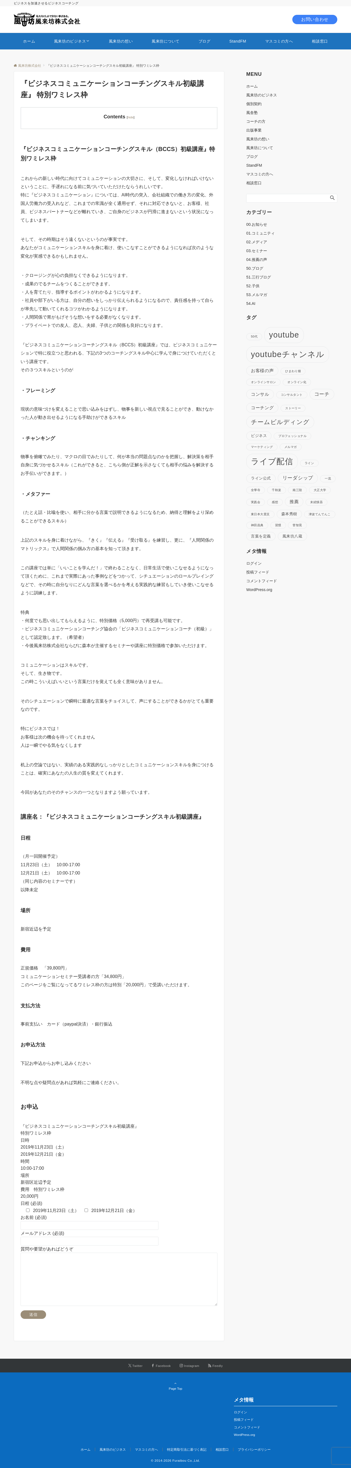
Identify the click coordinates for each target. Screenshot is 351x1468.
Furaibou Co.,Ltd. (186, 1460)
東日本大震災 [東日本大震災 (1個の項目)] (260, 514)
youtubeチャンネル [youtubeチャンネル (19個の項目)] (287, 354)
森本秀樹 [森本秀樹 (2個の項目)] (289, 514)
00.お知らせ (256, 224)
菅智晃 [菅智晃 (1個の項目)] (297, 525)
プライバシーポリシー (254, 1449)
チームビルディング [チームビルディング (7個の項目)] (280, 422)
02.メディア (256, 242)
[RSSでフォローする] (215, 1365)
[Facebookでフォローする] (161, 1365)
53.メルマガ (256, 295)
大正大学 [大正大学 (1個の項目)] (320, 490)
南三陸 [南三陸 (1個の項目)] (297, 490)
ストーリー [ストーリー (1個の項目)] (293, 408)
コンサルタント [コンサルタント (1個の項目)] (292, 394)
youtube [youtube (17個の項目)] (284, 334)
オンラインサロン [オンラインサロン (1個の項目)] (263, 382)
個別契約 (254, 104)
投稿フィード (257, 572)
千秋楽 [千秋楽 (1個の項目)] (276, 490)
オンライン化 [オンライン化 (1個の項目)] (296, 382)
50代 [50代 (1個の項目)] (254, 336)
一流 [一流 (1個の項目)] (328, 478)
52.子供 (252, 286)
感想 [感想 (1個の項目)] (275, 502)
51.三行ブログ (258, 277)
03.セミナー (256, 251)
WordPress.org (259, 589)
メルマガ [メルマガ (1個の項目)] (290, 447)
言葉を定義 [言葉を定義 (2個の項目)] (261, 536)
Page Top (175, 1386)
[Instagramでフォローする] (189, 1365)
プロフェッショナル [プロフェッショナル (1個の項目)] (292, 436)
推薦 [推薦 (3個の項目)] (294, 501)
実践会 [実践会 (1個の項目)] (255, 502)
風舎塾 (252, 112)
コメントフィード (261, 581)
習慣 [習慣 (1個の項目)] (278, 525)
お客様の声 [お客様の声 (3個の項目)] (262, 370)
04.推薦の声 (256, 259)
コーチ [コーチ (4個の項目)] (322, 394)
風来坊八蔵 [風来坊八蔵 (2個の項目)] (292, 536)
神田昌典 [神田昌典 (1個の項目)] (257, 525)
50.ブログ (254, 268)
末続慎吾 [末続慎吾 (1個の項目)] (316, 502)
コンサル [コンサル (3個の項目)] (260, 394)
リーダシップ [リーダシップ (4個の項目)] (297, 478)
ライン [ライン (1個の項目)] (309, 463)
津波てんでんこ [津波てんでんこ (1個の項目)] (320, 514)
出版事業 (254, 130)
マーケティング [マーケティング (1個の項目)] (262, 447)
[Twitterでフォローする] (135, 1365)
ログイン (254, 563)
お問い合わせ (315, 19)
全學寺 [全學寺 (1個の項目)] (255, 490)
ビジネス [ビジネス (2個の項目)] (259, 435)
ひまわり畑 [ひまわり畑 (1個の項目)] (293, 371)
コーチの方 (255, 121)
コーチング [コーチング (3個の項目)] (262, 407)
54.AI (250, 303)
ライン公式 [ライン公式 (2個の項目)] (261, 478)
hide (131, 117)
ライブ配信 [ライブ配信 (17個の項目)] (272, 461)
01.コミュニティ (260, 233)
